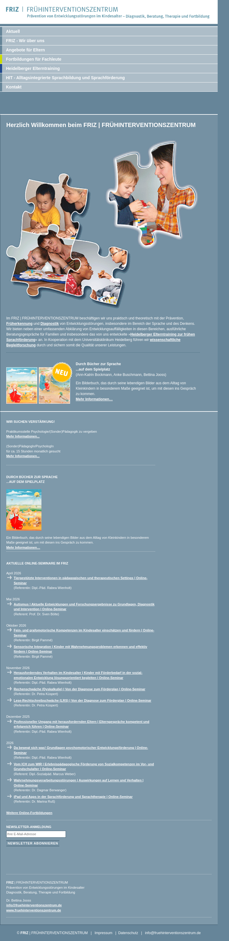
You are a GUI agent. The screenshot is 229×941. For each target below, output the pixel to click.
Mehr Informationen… (94, 399)
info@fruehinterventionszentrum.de (34, 905)
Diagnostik (50, 324)
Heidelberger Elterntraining (33, 68)
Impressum (103, 933)
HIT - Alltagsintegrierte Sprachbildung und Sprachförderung (65, 77)
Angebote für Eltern (25, 50)
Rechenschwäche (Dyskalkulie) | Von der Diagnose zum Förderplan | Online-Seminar (79, 689)
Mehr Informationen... (23, 436)
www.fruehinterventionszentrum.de (33, 910)
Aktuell (13, 31)
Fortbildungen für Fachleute (33, 59)
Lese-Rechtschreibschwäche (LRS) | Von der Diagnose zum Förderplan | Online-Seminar (82, 700)
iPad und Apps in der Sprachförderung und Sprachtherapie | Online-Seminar (73, 796)
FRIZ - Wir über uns (25, 40)
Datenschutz (128, 933)
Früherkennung (19, 324)
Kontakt (13, 87)
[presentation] (51, 858)
